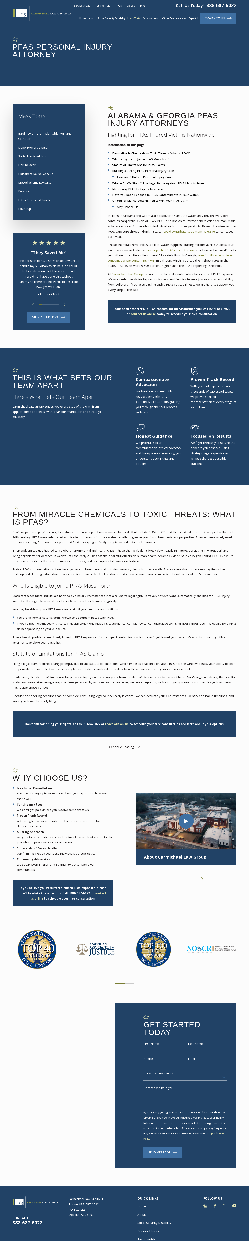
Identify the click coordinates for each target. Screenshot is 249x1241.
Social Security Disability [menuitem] (111, 18)
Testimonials (102, 5)
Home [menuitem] (82, 18)
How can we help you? (158, 1093)
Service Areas (82, 5)
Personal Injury (148, 1231)
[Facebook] (215, 1206)
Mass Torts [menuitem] (133, 18)
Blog (142, 5)
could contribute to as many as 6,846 (189, 231)
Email (191, 1064)
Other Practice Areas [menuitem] (174, 18)
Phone (148, 1064)
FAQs (119, 5)
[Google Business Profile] (205, 1206)
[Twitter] (225, 1206)
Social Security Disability (154, 1223)
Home (141, 1206)
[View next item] (64, 304)
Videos (131, 5)
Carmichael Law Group (127, 274)
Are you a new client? (158, 1079)
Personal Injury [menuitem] (151, 18)
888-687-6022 (221, 5)
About (141, 1215)
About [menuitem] (91, 18)
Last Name (195, 1049)
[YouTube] (234, 1206)
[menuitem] (48, 136)
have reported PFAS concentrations (170, 250)
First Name (151, 1049)
